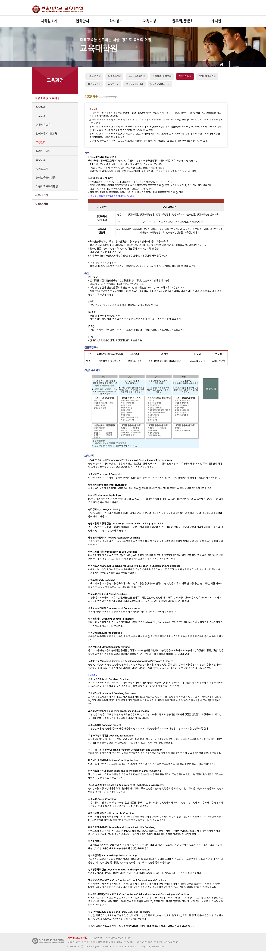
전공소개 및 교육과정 (47, 98)
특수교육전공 (94, 84)
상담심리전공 (94, 76)
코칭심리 (41, 142)
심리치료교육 (43, 151)
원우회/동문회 (183, 21)
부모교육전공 (114, 76)
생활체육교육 (43, 124)
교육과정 (149, 21)
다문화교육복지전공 (47, 186)
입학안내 (82, 21)
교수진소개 (41, 195)
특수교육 (41, 159)
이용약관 (97, 937)
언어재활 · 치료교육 (46, 133)
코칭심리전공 (185, 76)
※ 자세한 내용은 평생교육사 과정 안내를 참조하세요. (111, 196)
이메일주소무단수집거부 (118, 937)
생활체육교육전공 (136, 76)
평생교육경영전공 (45, 177)
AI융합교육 (42, 168)
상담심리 (41, 107)
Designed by (152, 946)
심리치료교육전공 (207, 76)
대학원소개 (49, 21)
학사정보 (116, 21)
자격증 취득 (41, 203)
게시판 (216, 21)
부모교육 (41, 115)
